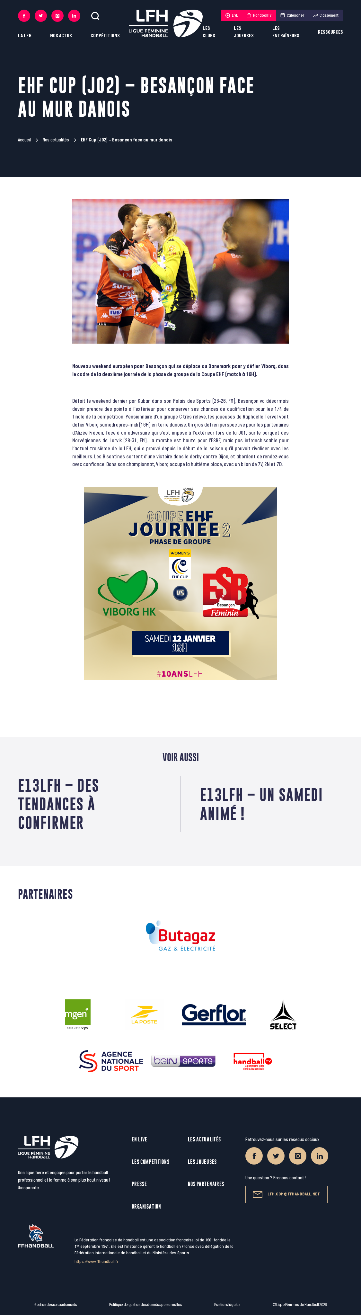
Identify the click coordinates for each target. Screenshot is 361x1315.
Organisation (146, 1206)
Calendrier (292, 15)
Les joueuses (244, 32)
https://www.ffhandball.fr (97, 1261)
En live (139, 1139)
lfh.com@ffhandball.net (286, 1194)
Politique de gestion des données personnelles (145, 1304)
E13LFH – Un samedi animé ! (261, 804)
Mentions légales (227, 1304)
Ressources (330, 32)
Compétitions (105, 36)
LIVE (231, 15)
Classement (326, 15)
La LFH (24, 36)
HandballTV (259, 15)
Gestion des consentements (55, 1304)
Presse (139, 1184)
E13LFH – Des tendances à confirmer (58, 804)
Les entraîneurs (285, 32)
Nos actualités (56, 140)
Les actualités (204, 1139)
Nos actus (61, 36)
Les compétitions (150, 1162)
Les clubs (209, 32)
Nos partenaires (206, 1184)
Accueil (24, 140)
